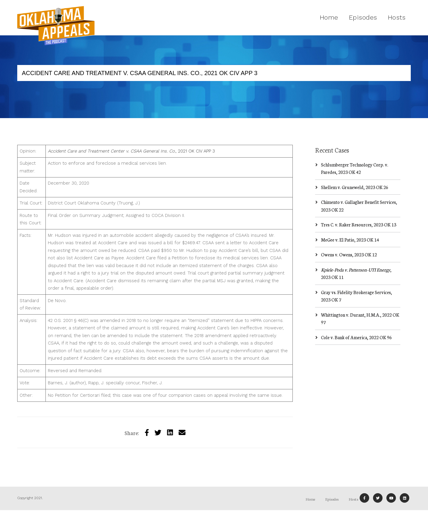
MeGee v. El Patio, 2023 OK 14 (350, 240)
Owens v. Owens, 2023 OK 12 (349, 254)
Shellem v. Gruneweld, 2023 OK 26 (354, 187)
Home (329, 17)
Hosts (397, 17)
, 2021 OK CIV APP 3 (131, 151)
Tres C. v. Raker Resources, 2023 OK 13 (358, 224)
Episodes (363, 17)
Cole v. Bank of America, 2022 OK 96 (356, 337)
